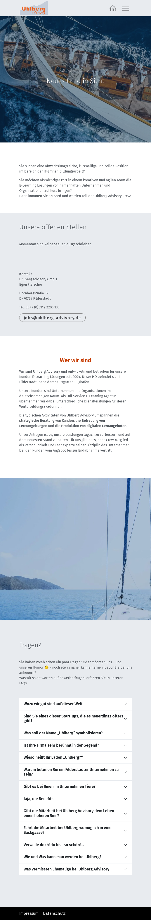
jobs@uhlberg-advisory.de (52, 317)
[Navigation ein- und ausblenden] (126, 8)
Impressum (28, 913)
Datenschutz (54, 913)
